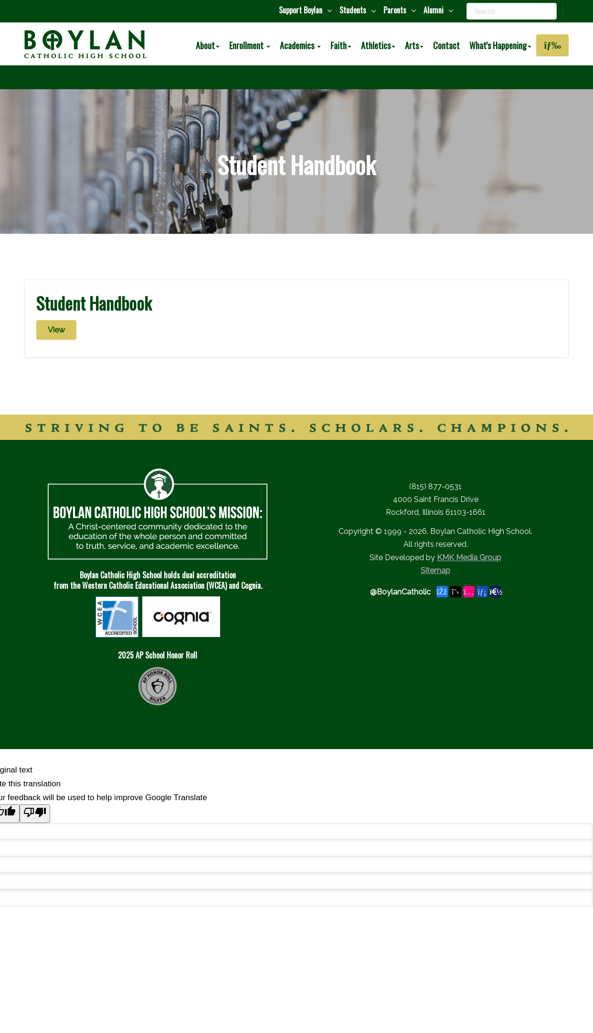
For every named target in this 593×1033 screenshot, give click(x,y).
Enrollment (249, 45)
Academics (300, 45)
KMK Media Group (469, 557)
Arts (414, 45)
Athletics (378, 45)
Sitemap (435, 570)
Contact (446, 45)
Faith (340, 45)
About (208, 45)
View (56, 329)
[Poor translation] (35, 813)
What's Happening (500, 45)
